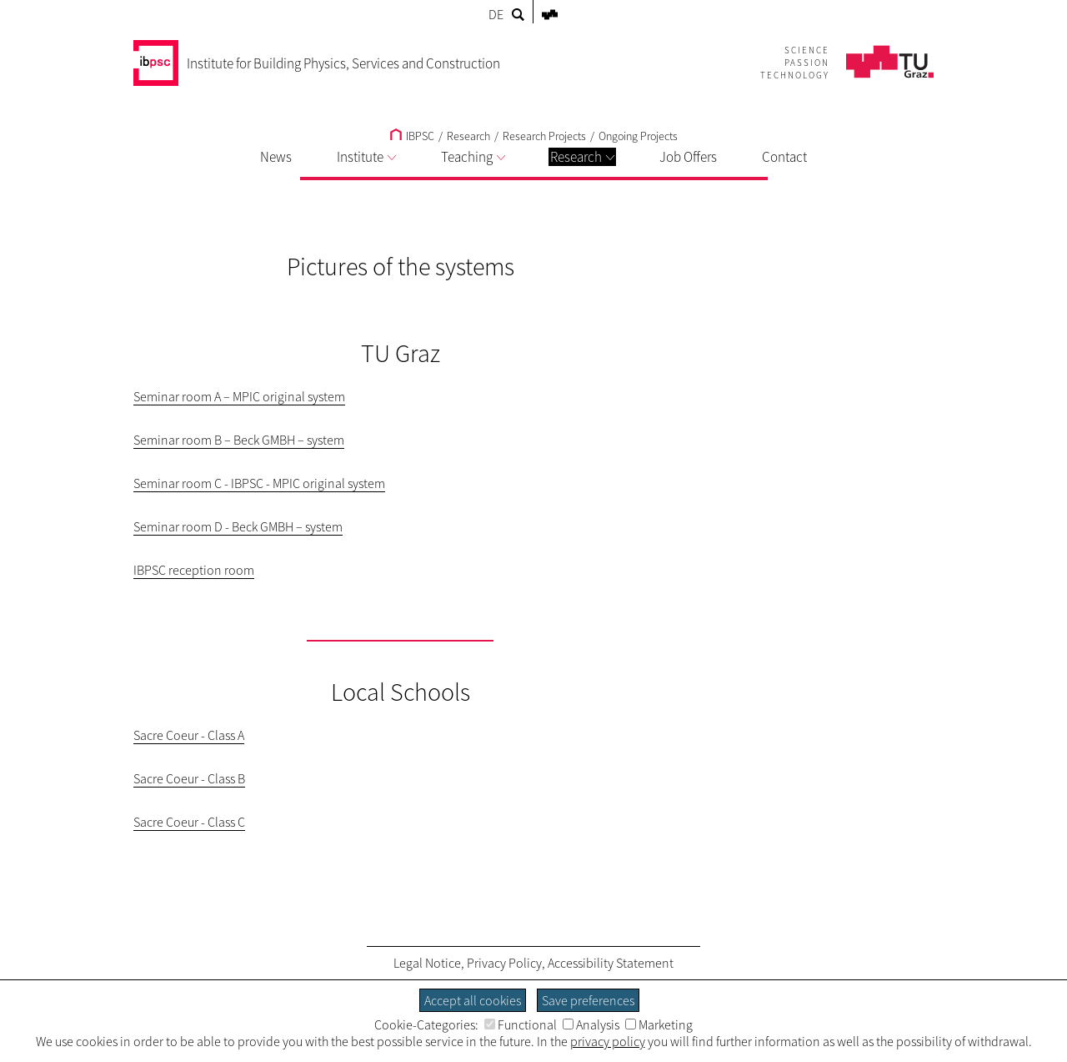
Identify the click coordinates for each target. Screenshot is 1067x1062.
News (276, 157)
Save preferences (588, 1000)
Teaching (473, 157)
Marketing (659, 1024)
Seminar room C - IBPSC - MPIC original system (259, 483)
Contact (784, 157)
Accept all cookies (472, 1000)
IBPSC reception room (193, 569)
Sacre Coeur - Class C (189, 821)
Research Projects (544, 135)
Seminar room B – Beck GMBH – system (238, 439)
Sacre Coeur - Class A (188, 735)
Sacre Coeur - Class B (189, 778)
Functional (520, 1024)
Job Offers (688, 157)
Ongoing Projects (638, 135)
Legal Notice (427, 962)
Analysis (591, 1024)
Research (582, 157)
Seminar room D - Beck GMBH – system (238, 526)
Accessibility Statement (611, 962)
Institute (366, 157)
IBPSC (412, 135)
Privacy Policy (504, 962)
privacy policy (607, 1041)
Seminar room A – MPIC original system (239, 396)
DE (495, 14)
